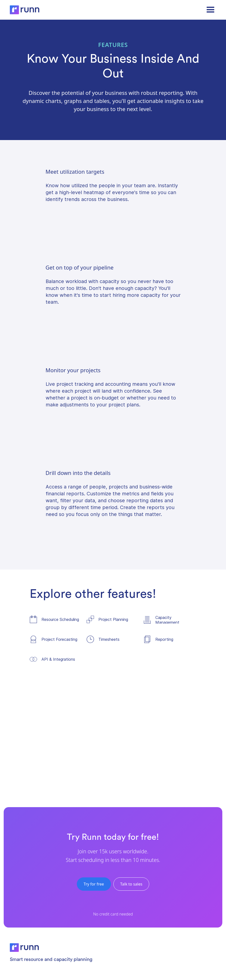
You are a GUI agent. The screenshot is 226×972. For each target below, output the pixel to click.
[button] (210, 10)
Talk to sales (131, 884)
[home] (24, 10)
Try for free (94, 884)
